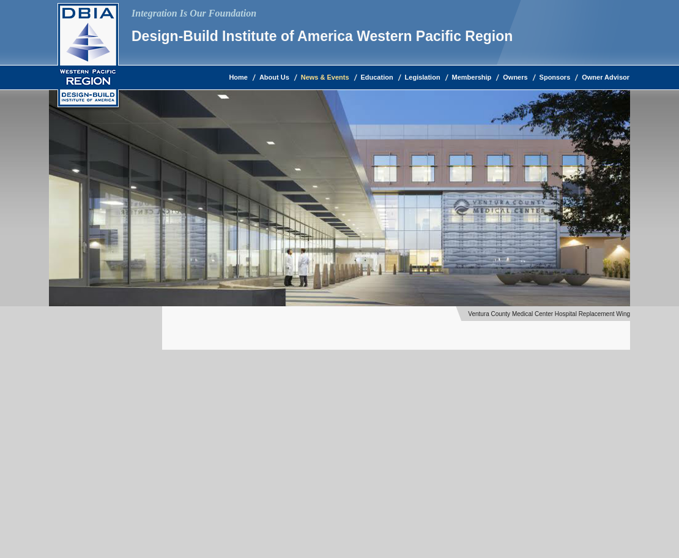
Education (377, 77)
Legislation (422, 77)
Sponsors (555, 77)
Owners (515, 77)
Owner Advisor (605, 77)
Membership (472, 77)
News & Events (325, 77)
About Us (274, 77)
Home (238, 77)
